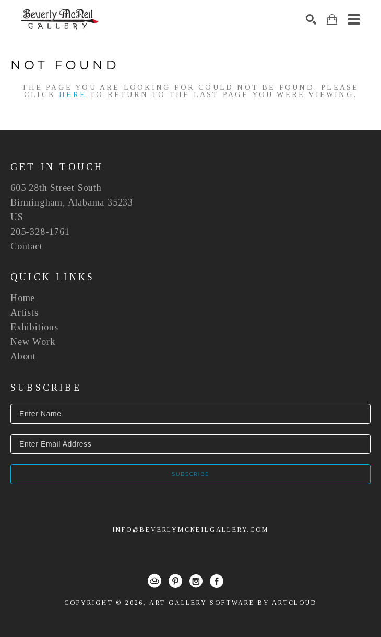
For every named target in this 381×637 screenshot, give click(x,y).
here (72, 95)
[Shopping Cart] (332, 20)
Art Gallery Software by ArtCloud (233, 602)
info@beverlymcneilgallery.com (190, 529)
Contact (26, 246)
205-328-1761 (40, 231)
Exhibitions (34, 327)
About (23, 356)
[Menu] (354, 19)
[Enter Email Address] (190, 444)
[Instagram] (196, 581)
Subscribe (190, 474)
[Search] (311, 19)
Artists (24, 312)
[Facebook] (216, 581)
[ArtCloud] (154, 581)
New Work (32, 341)
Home (22, 298)
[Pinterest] (175, 581)
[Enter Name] (190, 414)
